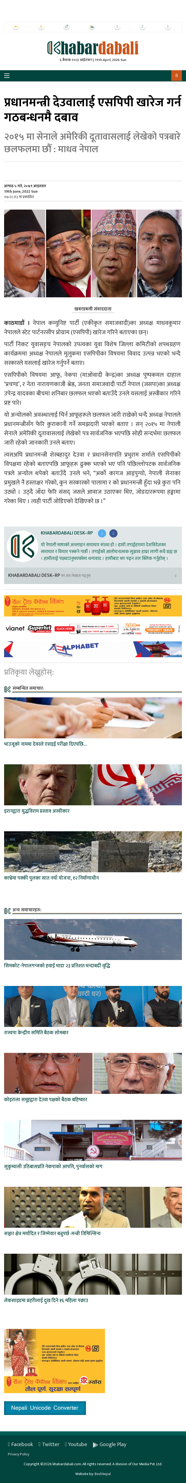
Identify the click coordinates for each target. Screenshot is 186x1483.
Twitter (48, 1444)
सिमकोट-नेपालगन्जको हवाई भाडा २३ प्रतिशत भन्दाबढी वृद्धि (57, 966)
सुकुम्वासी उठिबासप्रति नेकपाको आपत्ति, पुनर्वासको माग (53, 1167)
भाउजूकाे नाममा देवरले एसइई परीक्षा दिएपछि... (45, 744)
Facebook (20, 1444)
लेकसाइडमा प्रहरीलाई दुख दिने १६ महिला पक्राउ (46, 1301)
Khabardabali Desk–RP (67, 533)
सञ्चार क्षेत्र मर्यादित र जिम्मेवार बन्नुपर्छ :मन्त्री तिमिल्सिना (52, 1234)
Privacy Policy (18, 1454)
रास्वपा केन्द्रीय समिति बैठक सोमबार (36, 1033)
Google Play (109, 1444)
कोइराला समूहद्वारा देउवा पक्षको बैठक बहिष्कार (45, 1100)
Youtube (76, 1444)
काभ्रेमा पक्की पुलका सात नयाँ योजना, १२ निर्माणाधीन (51, 878)
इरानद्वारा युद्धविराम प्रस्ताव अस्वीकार (37, 811)
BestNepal (103, 1474)
